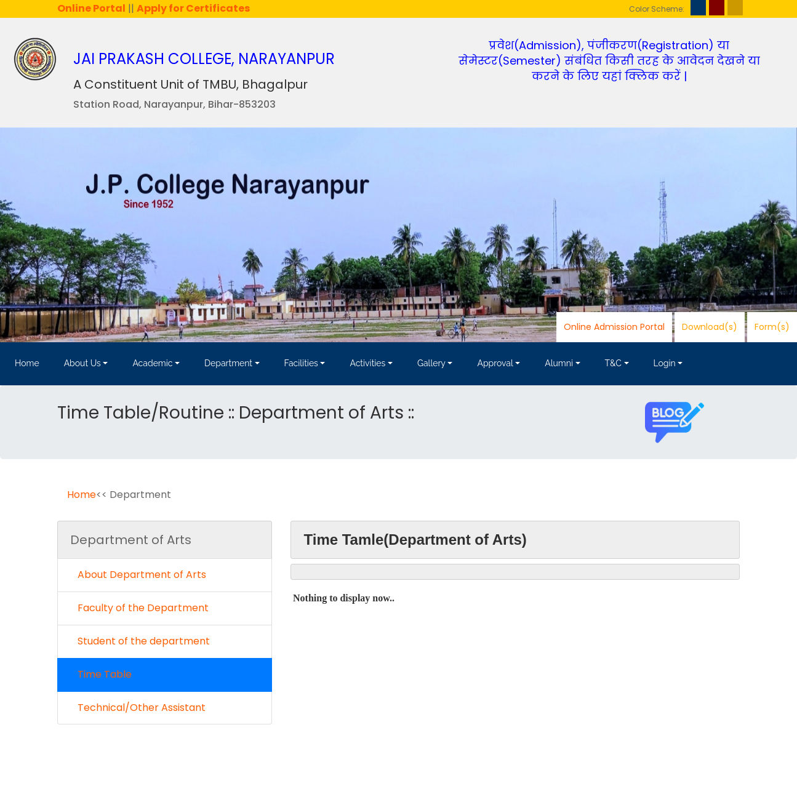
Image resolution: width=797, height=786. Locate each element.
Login (665, 363)
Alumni (559, 363)
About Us (82, 363)
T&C (613, 363)
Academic (152, 363)
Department (228, 363)
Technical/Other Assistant (138, 707)
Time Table (101, 674)
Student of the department (140, 641)
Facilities (301, 363)
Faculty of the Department (139, 608)
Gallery (431, 363)
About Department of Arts (138, 574)
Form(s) (772, 327)
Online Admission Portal (614, 327)
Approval (495, 363)
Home (27, 363)
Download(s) (709, 327)
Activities (367, 363)
